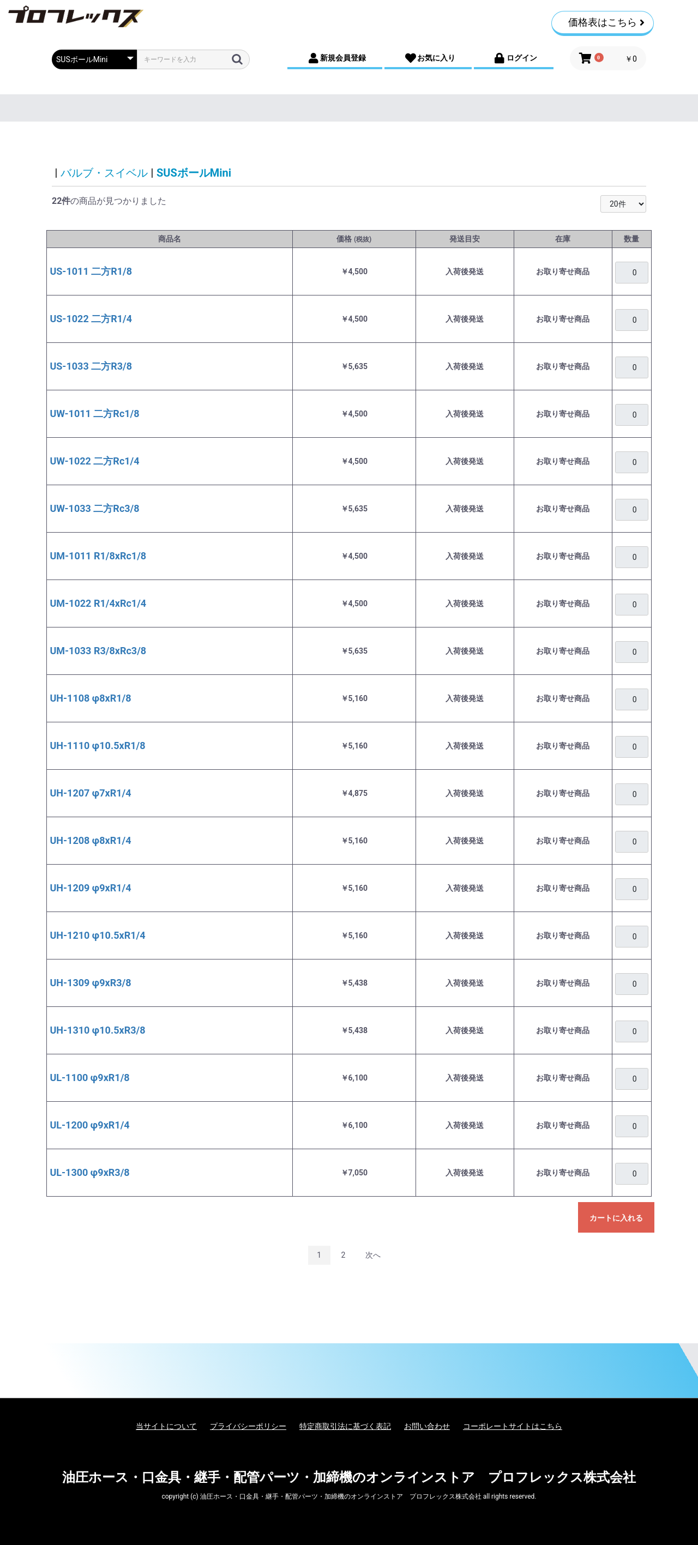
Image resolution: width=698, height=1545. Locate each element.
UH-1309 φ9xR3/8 (90, 982)
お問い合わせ (427, 1426)
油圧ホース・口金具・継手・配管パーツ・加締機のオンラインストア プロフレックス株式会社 (349, 1477)
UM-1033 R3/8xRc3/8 (98, 650)
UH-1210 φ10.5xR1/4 (97, 935)
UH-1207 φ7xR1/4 (90, 793)
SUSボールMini (194, 172)
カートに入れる (616, 1218)
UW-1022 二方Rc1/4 (94, 461)
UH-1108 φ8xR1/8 (90, 698)
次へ (373, 1255)
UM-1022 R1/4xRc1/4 (98, 603)
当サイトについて (166, 1426)
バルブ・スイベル (104, 172)
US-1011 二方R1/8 (91, 271)
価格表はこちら (606, 22)
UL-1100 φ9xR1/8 (89, 1077)
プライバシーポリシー (248, 1426)
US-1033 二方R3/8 (91, 366)
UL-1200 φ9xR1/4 (89, 1125)
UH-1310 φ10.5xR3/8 (97, 1030)
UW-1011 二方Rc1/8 (94, 413)
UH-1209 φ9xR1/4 (90, 888)
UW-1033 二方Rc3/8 (94, 508)
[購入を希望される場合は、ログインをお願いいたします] (631, 272)
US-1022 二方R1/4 (91, 318)
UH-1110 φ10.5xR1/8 (97, 745)
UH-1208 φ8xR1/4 (90, 840)
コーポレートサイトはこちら (512, 1426)
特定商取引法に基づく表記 (345, 1426)
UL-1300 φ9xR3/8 (89, 1172)
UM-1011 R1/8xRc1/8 (98, 556)
